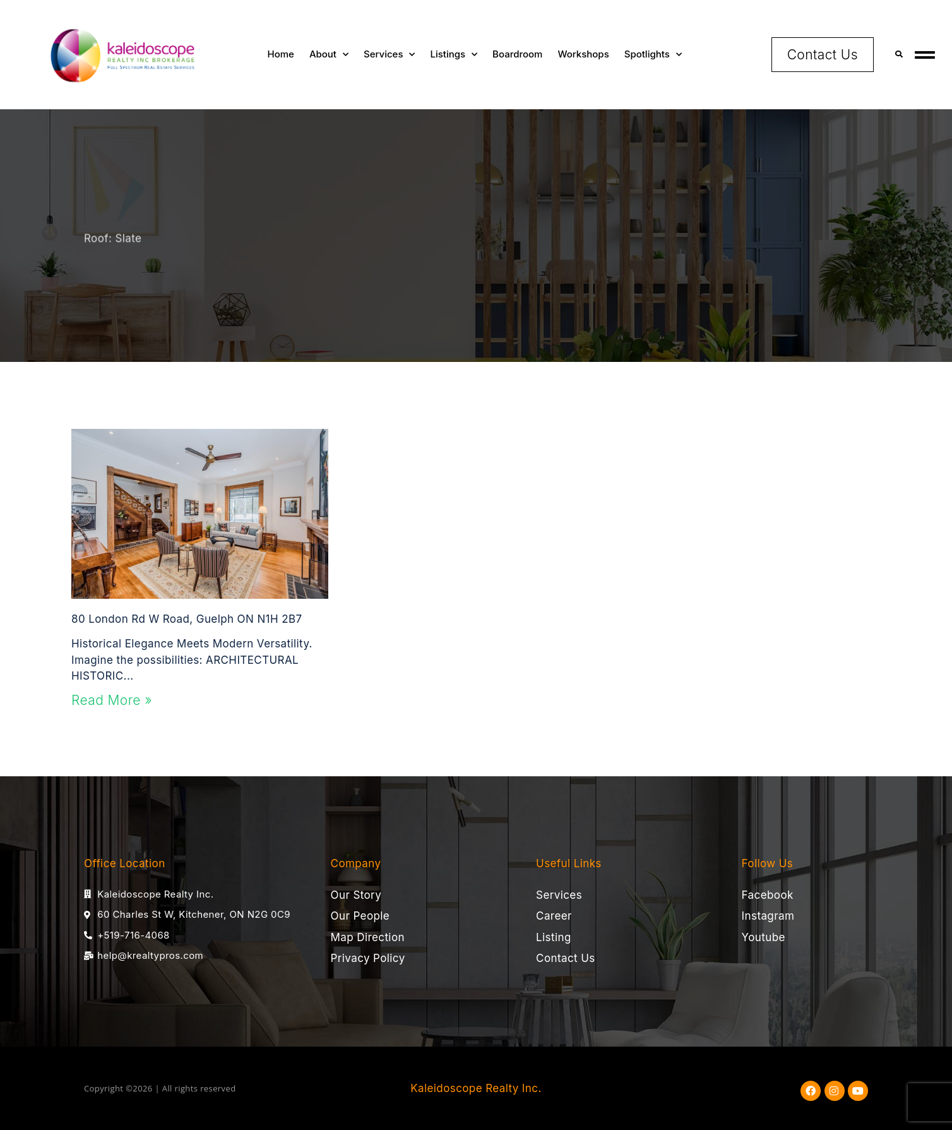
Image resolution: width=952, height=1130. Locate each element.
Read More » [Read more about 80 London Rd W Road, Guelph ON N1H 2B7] (111, 700)
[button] (899, 54)
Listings (453, 54)
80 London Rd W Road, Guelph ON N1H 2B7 (186, 619)
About (328, 54)
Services (389, 54)
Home (281, 54)
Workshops (583, 54)
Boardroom (517, 54)
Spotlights (653, 54)
